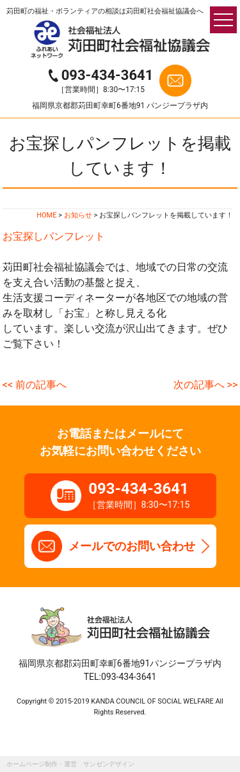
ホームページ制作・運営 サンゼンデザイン (70, 764)
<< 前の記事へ (35, 385)
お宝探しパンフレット (54, 236)
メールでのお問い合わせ (131, 546)
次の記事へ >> (205, 385)
